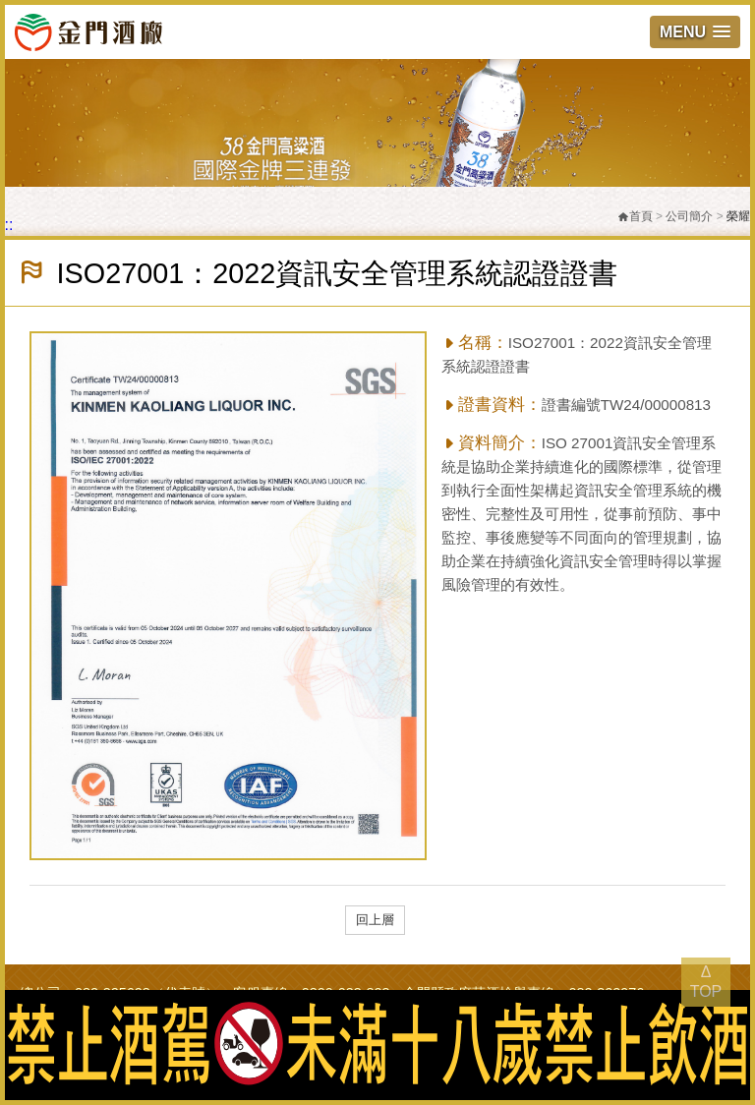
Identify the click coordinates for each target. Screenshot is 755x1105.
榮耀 (738, 216)
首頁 (635, 216)
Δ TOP (706, 981)
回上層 (375, 919)
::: (6, 224)
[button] (695, 32)
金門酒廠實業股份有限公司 (88, 31)
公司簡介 (689, 216)
